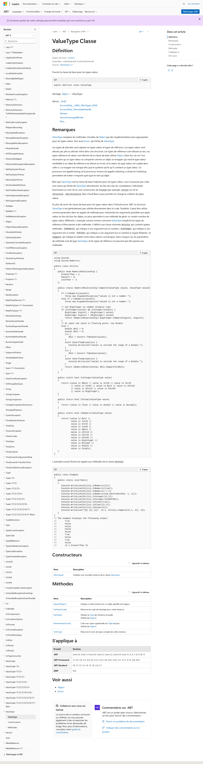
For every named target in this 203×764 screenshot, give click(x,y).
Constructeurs (174, 44)
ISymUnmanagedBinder (72, 117)
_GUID (63, 101)
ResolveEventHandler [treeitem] (15, 313)
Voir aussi (172, 55)
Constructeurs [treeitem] (14, 714)
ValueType (57, 136)
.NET (64, 31)
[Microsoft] (5, 4)
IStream (63, 113)
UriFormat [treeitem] (10, 616)
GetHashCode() (60, 609)
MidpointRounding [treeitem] (14, 119)
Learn (55, 31)
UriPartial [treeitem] (10, 642)
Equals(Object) (60, 604)
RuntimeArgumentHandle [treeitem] (17, 318)
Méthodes (172, 48)
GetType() (58, 614)
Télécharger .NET (190, 11)
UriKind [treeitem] (9, 632)
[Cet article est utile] (168, 70)
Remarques (173, 40)
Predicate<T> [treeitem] (12, 266)
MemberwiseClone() (62, 623)
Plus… (63, 121)
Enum (87, 140)
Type (92, 614)
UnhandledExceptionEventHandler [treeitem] (21, 590)
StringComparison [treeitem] (14, 391)
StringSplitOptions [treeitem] (14, 402)
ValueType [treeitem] (12, 709)
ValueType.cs (65, 64)
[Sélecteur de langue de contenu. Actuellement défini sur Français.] (9, 759)
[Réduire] (35, 29)
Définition (172, 37)
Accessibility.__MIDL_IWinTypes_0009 (78, 105)
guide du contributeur (68, 731)
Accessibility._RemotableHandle (75, 109)
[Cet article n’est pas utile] (172, 70)
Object (65, 93)
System (71, 57)
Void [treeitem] (8, 730)
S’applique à (173, 52)
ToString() (58, 631)
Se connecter (194, 3)
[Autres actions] (148, 31)
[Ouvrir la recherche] (184, 3)
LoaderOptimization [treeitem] (14, 55)
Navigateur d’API (78, 31)
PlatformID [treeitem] (10, 255)
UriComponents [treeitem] (13, 606)
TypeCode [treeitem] (10, 527)
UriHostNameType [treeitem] (14, 627)
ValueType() (58, 575)
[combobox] (19, 35)
